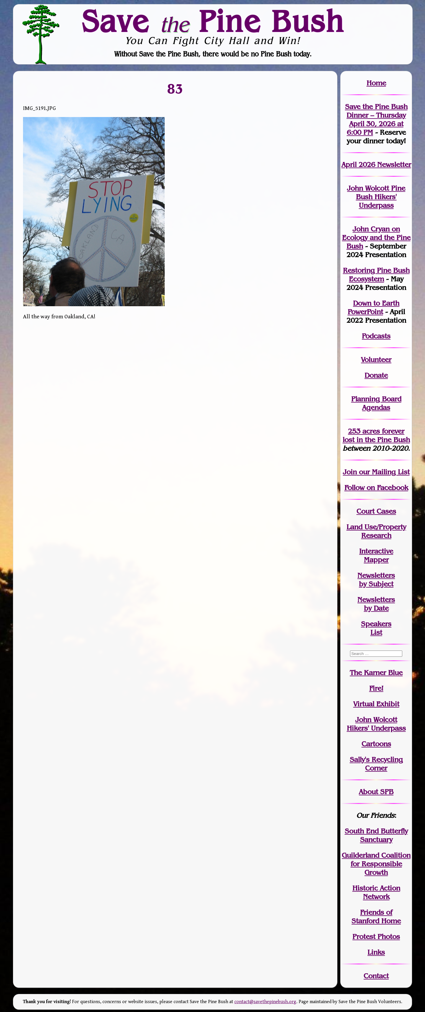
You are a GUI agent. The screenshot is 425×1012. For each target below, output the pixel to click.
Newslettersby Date (376, 603)
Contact (376, 976)
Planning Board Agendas (376, 403)
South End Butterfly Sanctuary (376, 835)
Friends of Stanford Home (376, 916)
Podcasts (376, 336)
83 (175, 88)
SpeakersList (376, 628)
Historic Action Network (376, 892)
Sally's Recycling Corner (376, 763)
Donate (376, 375)
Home (376, 83)
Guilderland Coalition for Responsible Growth (376, 864)
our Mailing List (383, 472)
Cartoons (376, 743)
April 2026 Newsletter (376, 164)
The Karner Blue (376, 672)
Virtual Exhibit (376, 704)
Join (350, 472)
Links (376, 952)
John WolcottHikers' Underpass (376, 723)
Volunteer (376, 359)
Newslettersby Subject (376, 579)
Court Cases (376, 511)
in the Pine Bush (376, 435)
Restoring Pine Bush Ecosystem (376, 274)
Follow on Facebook (376, 487)
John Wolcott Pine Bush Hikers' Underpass (376, 197)
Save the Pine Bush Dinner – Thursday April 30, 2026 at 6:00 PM (376, 119)
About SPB (376, 791)
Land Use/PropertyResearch (376, 531)
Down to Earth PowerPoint (374, 307)
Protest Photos (376, 936)
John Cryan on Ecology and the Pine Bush (376, 237)
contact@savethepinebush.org (265, 1002)
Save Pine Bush (212, 21)
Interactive (376, 551)
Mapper (376, 559)
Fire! (376, 688)
